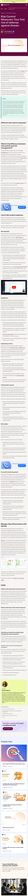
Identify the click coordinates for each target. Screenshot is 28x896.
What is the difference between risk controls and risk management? (12, 711)
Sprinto (3, 540)
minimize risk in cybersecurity (17, 347)
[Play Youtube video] (14, 287)
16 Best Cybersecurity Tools (8, 827)
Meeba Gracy (5, 766)
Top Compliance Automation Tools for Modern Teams (14, 763)
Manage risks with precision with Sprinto (9, 715)
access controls (19, 183)
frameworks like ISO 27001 (20, 266)
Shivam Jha (4, 851)
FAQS (3, 717)
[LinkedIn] (13, 32)
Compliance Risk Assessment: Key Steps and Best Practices (13, 848)
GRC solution (19, 237)
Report (23, 71)
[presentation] (14, 753)
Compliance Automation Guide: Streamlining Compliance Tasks (12, 805)
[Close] (27, 1)
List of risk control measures (7, 713)
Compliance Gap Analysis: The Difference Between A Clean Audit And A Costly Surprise (14, 784)
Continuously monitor (8, 334)
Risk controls (23, 158)
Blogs (6, 8)
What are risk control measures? (8, 709)
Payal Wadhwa (5, 787)
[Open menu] (26, 4)
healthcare (12, 481)
